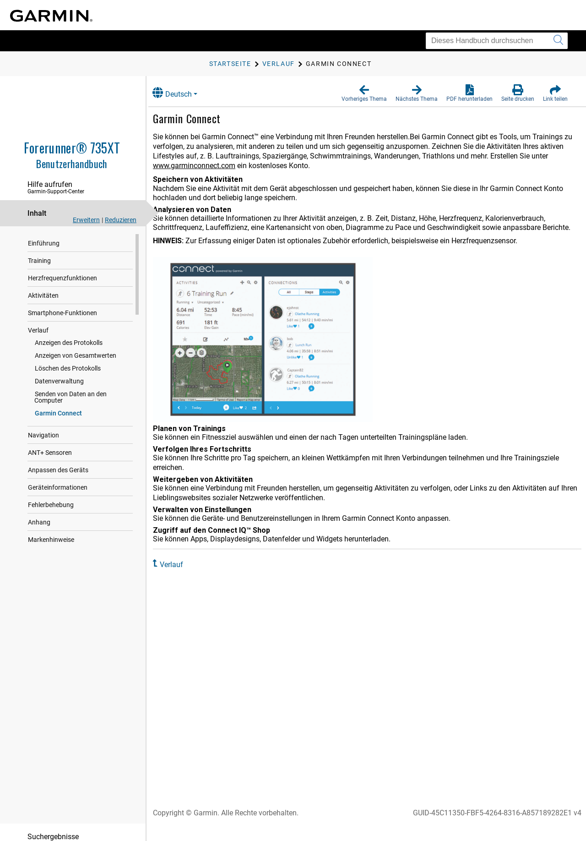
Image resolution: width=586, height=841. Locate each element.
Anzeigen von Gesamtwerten (75, 355)
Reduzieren (120, 220)
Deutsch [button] (182, 92)
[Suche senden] (558, 41)
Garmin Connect (58, 406)
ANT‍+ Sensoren (50, 446)
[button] (364, 93)
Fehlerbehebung (51, 498)
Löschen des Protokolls (68, 368)
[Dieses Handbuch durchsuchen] (497, 41)
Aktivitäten (43, 295)
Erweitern (86, 220)
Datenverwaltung (59, 381)
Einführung (44, 243)
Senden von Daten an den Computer (85, 394)
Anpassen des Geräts (58, 463)
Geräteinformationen (57, 481)
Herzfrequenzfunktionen (62, 278)
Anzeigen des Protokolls (69, 342)
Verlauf (38, 330)
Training (39, 260)
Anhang (39, 515)
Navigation (43, 428)
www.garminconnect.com (222, 165)
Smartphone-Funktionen (62, 313)
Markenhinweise (51, 533)
